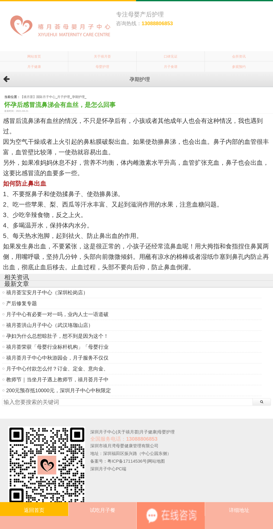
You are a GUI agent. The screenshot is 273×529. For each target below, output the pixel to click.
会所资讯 (239, 56)
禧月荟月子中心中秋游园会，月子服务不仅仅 (57, 358)
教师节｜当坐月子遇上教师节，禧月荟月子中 (57, 379)
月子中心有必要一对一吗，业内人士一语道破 (57, 314)
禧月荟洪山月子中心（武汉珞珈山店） (49, 325)
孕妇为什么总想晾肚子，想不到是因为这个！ (57, 336)
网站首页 (34, 56)
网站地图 (156, 461)
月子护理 (63, 97)
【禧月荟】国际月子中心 (37, 97)
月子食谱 (170, 66)
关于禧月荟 (102, 56)
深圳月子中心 (103, 432)
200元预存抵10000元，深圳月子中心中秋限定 (58, 390)
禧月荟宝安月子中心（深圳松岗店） (47, 292)
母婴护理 (102, 66)
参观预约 (239, 66)
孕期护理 (78, 97)
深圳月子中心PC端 (108, 468)
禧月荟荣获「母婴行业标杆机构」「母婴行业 (57, 347)
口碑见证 (170, 56)
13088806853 (157, 23)
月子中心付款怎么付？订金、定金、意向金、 (57, 369)
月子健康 (34, 66)
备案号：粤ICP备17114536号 (118, 461)
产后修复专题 (21, 303)
